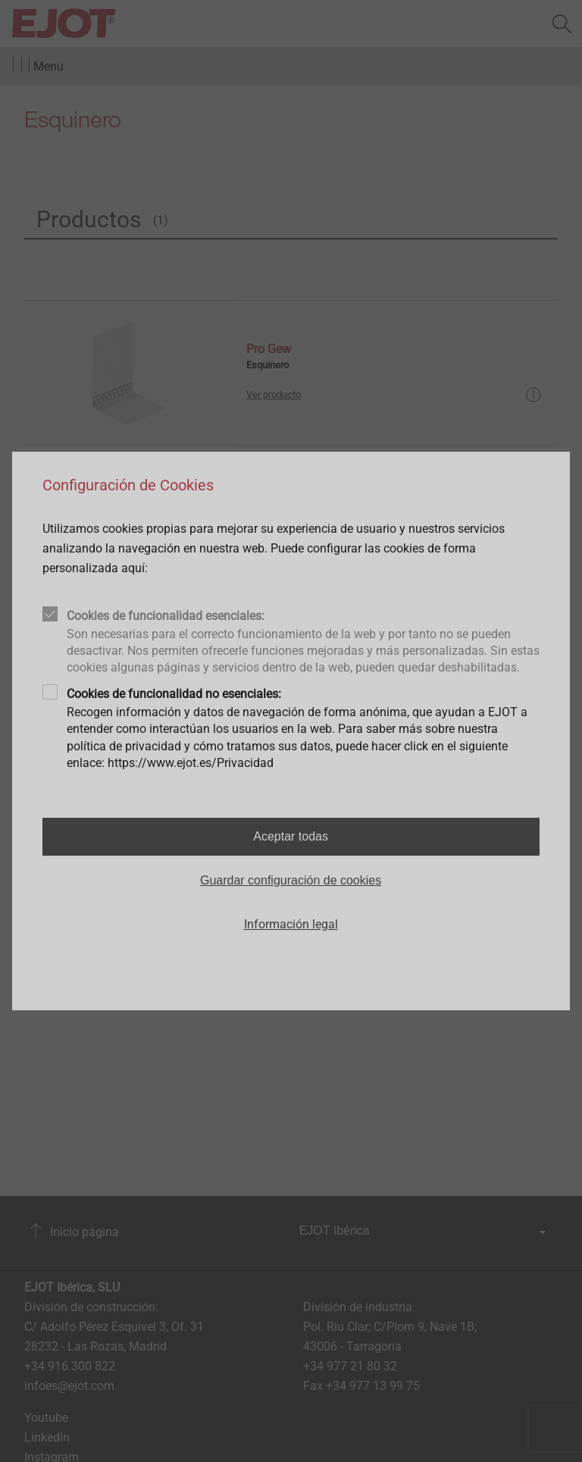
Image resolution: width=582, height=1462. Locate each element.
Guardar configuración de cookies (290, 880)
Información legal (291, 924)
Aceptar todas (290, 836)
